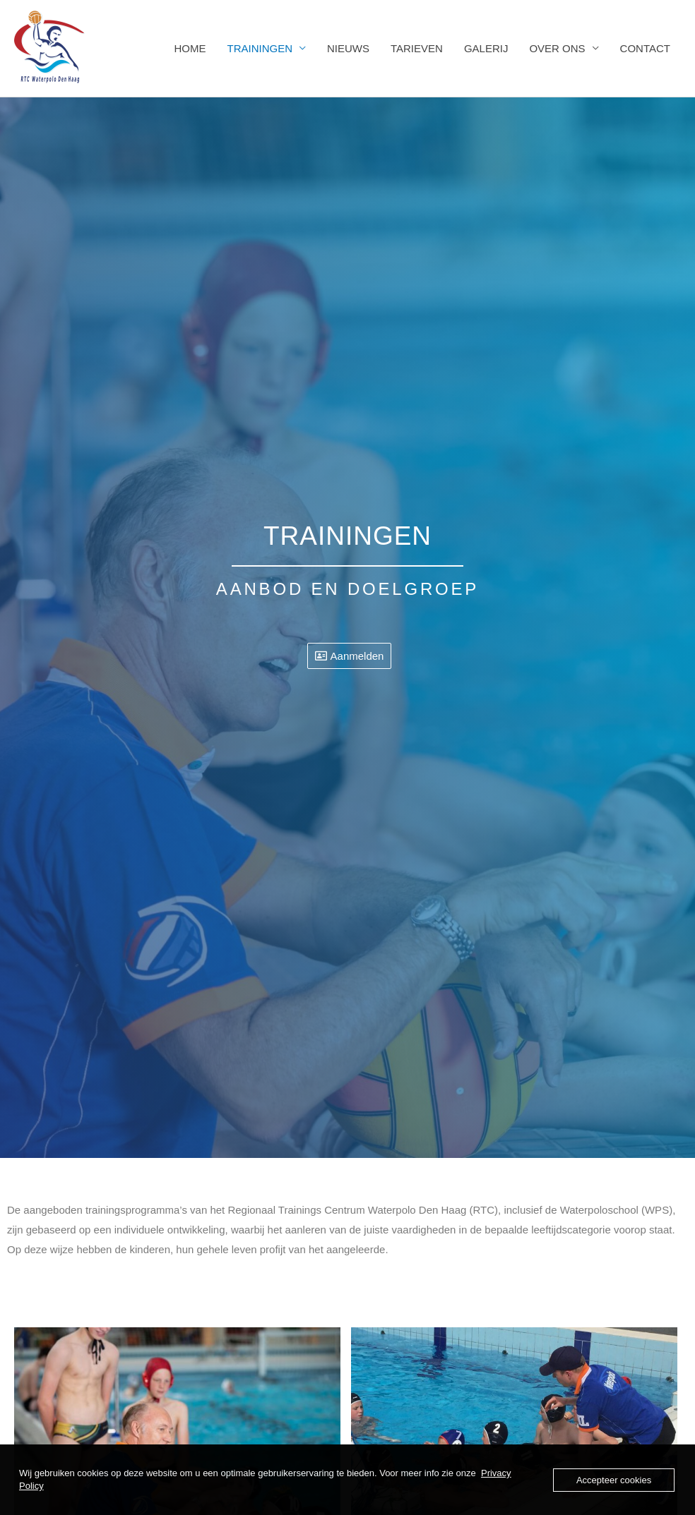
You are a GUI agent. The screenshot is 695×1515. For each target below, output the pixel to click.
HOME (190, 48)
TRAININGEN (259, 48)
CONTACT (645, 48)
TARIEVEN (417, 48)
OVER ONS (557, 48)
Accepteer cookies (613, 1480)
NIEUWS (348, 48)
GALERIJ (486, 48)
